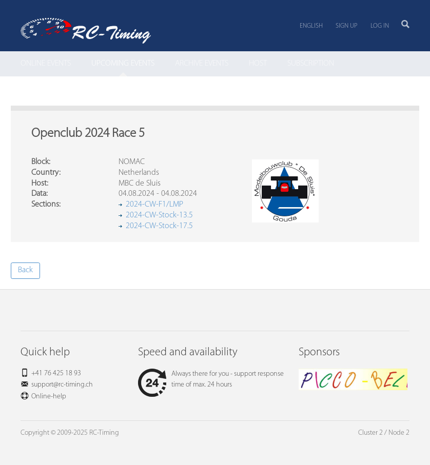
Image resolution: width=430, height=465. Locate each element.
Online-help (48, 396)
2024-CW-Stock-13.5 (159, 215)
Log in (379, 26)
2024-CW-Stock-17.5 (159, 226)
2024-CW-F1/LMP (154, 204)
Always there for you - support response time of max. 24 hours (211, 379)
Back (25, 270)
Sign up (347, 26)
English (311, 26)
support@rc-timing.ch (62, 385)
